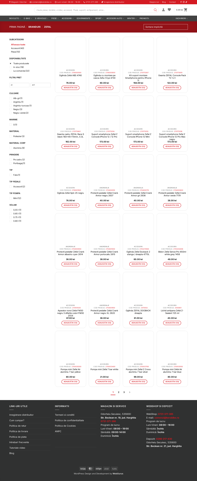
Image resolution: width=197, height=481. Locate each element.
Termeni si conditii (64, 414)
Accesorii (68, 18)
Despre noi (154, 2)
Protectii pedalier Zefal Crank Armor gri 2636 (138, 194)
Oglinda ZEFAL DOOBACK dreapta (138, 311)
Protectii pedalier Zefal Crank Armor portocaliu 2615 (104, 253)
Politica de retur (17, 425)
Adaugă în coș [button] (70, 88)
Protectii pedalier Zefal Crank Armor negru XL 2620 (104, 311)
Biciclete (15, 18)
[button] (163, 10)
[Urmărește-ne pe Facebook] (181, 2)
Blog (164, 2)
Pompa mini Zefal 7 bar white (104, 369)
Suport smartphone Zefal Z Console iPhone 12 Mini (138, 135)
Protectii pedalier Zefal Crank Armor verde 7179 (172, 194)
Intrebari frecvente (19, 442)
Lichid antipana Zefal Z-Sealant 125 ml (172, 311)
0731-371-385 (165, 414)
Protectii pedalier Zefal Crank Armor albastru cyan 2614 (70, 253)
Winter (132, 18)
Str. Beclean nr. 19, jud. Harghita (118, 417)
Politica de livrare (18, 431)
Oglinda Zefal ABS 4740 (70, 75)
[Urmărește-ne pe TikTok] (186, 2)
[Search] (155, 10)
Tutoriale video (17, 447)
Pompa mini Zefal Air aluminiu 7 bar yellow (70, 370)
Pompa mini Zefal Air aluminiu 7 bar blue (172, 370)
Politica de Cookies (65, 425)
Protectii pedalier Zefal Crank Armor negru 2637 (104, 194)
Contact (172, 2)
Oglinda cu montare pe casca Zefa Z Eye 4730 (104, 76)
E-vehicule (41, 18)
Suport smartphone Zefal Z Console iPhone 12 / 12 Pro (104, 135)
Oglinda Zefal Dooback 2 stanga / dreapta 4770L (138, 253)
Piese (55, 18)
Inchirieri (182, 18)
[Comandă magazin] (166, 27)
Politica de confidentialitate (69, 420)
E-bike (28, 18)
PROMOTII (144, 18)
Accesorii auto (115, 18)
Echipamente (84, 18)
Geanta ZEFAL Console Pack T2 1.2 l (172, 76)
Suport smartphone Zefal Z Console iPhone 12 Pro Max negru (172, 136)
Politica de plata (17, 436)
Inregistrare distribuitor (21, 414)
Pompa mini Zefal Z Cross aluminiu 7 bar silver (138, 370)
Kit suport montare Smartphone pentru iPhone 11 (138, 78)
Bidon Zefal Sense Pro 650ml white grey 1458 (172, 253)
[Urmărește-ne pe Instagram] (184, 2)
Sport (99, 18)
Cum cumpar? (16, 420)
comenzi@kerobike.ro (167, 417)
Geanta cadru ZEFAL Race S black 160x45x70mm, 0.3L (70, 135)
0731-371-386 (108, 421)
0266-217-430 (164, 438)
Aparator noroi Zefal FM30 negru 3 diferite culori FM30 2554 (70, 313)
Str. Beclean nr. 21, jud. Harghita (164, 446)
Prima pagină (17, 26)
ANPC (58, 431)
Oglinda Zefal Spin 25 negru (70, 193)
